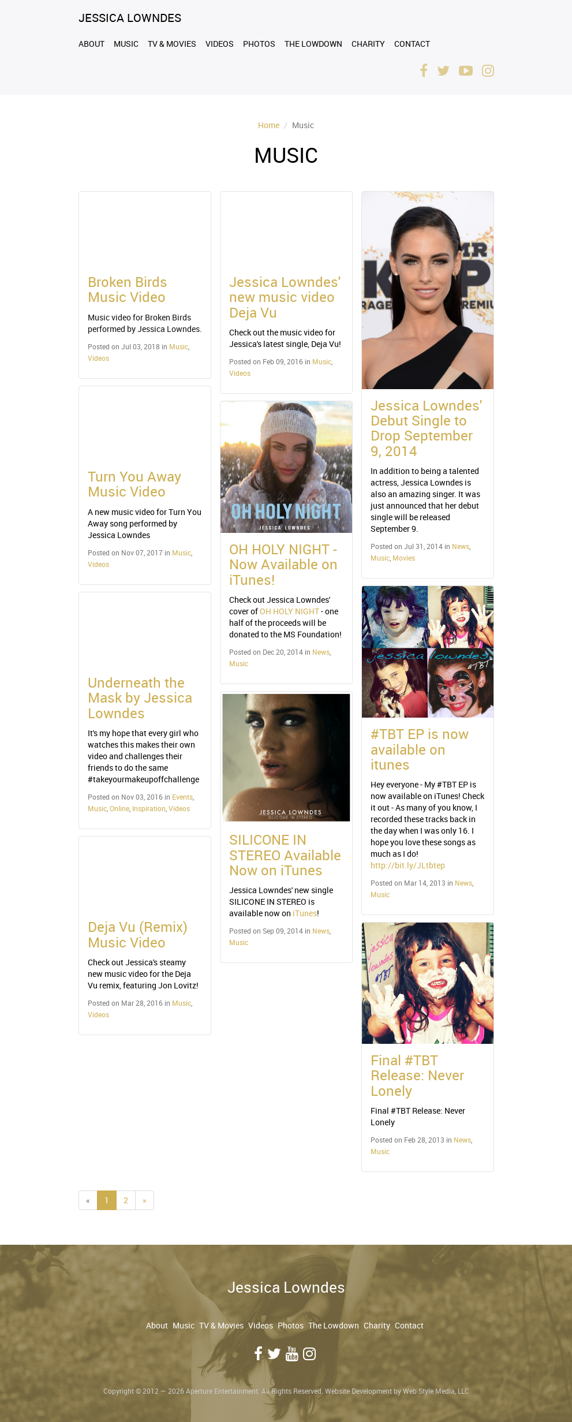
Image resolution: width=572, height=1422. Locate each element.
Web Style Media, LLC (436, 1390)
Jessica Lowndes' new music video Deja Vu (285, 297)
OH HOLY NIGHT (289, 611)
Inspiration (149, 808)
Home (268, 125)
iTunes (305, 913)
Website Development (358, 1390)
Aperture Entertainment (222, 1390)
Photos (259, 43)
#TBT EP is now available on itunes (420, 749)
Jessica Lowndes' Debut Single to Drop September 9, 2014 (426, 428)
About (91, 43)
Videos (219, 43)
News (321, 651)
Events (182, 796)
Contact (412, 43)
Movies (403, 557)
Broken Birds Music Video (127, 289)
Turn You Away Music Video (134, 484)
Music (126, 43)
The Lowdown (313, 43)
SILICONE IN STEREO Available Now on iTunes (285, 854)
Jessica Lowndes (129, 17)
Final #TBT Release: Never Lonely (417, 1075)
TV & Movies (172, 43)
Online (119, 808)
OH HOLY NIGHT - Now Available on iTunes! (283, 564)
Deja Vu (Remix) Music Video (138, 934)
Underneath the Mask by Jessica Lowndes (140, 697)
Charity (368, 43)
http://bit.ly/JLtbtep (408, 865)
